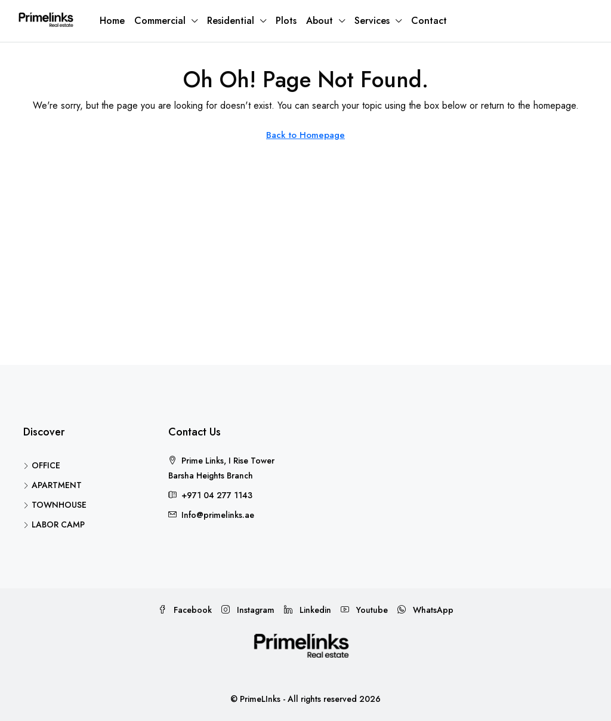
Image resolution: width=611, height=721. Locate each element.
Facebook (185, 610)
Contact (429, 20)
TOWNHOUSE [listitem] (55, 505)
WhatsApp (425, 610)
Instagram (247, 610)
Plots (286, 20)
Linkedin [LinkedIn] (307, 610)
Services (372, 20)
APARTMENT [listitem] (52, 485)
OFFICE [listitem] (41, 465)
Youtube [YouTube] (364, 610)
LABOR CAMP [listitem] (54, 524)
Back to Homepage (305, 135)
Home (112, 20)
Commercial (160, 20)
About (319, 20)
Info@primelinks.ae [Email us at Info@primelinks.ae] (217, 515)
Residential (230, 20)
